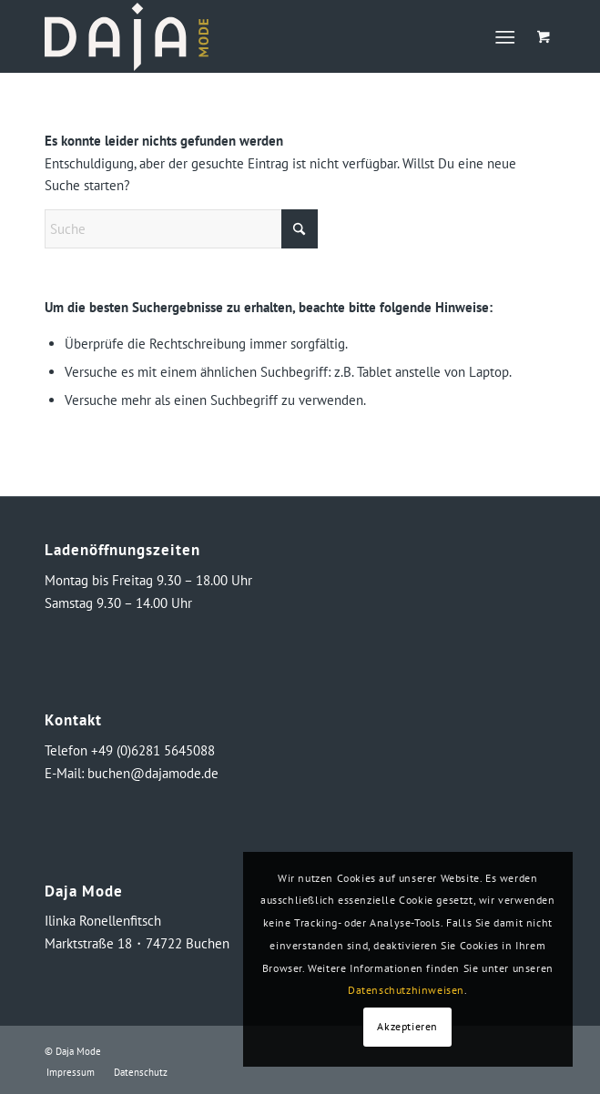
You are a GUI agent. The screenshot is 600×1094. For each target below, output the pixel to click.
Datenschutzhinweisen (406, 990)
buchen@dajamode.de (153, 773)
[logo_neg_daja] (249, 36)
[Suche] (181, 228)
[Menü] (504, 36)
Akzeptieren (407, 1026)
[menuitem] (508, 36)
